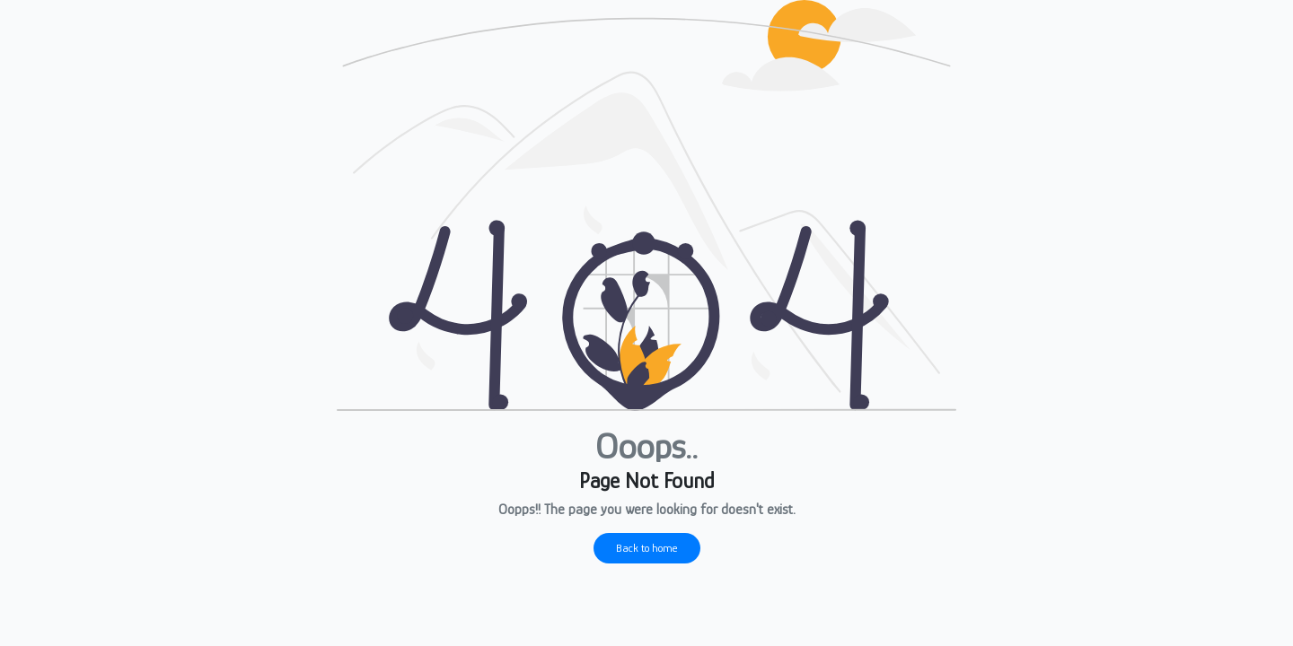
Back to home (647, 547)
